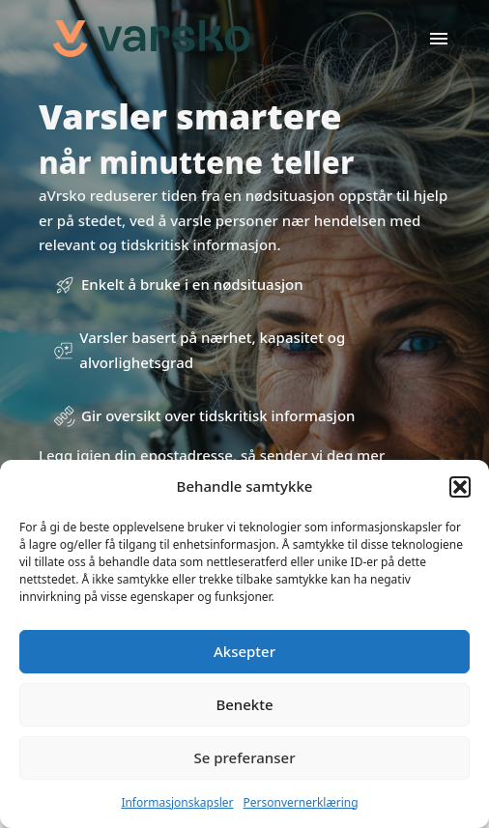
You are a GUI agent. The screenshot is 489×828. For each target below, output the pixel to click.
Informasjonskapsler (177, 802)
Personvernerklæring (301, 802)
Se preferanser (245, 757)
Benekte (244, 704)
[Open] (438, 38)
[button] (460, 487)
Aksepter (244, 651)
